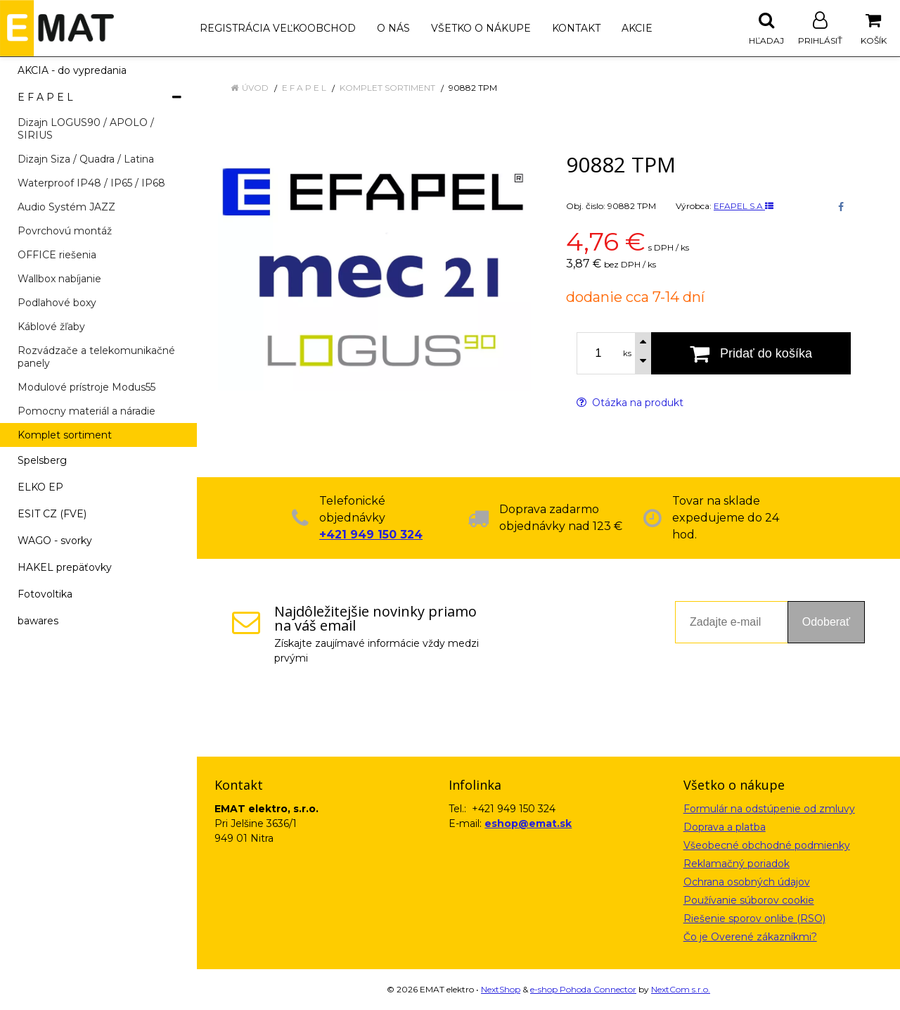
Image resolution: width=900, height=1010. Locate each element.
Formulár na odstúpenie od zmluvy (769, 808)
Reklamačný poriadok (736, 863)
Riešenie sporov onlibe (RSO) (754, 918)
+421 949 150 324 (371, 534)
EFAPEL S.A (743, 206)
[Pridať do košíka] (751, 353)
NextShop (500, 989)
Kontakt (576, 28)
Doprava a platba (724, 827)
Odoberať (826, 622)
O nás (393, 28)
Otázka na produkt (630, 402)
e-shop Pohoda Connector (583, 989)
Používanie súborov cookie (748, 900)
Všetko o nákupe (481, 28)
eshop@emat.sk (528, 823)
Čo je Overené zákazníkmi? (750, 936)
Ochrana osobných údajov (746, 882)
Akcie (637, 28)
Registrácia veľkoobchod (278, 28)
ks (627, 353)
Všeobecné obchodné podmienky (766, 845)
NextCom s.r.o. (680, 989)
